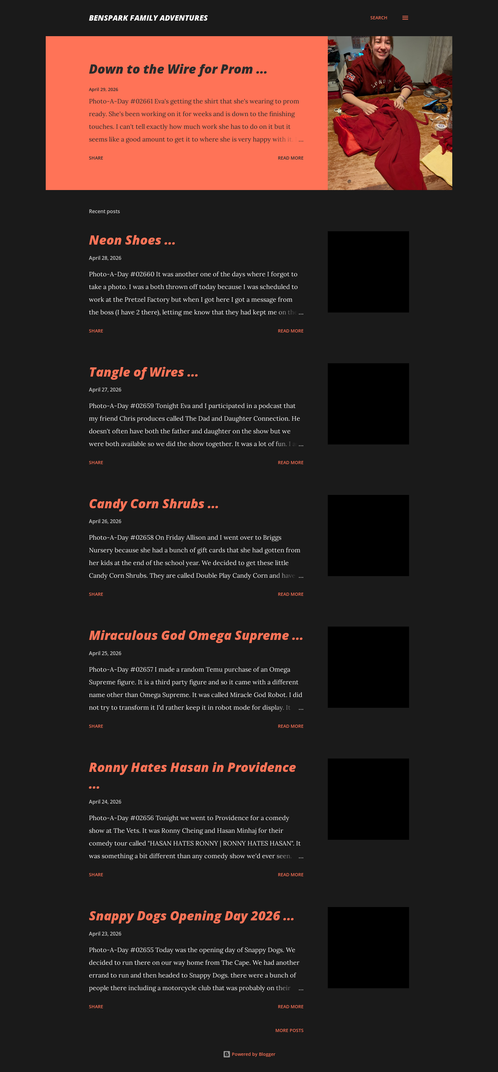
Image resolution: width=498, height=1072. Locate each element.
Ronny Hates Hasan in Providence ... (192, 775)
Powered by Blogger (249, 1054)
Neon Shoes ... (132, 239)
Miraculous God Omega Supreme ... (196, 635)
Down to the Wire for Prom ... (178, 68)
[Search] (378, 18)
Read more (291, 158)
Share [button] (96, 158)
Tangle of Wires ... (144, 371)
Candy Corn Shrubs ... (154, 503)
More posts (289, 1030)
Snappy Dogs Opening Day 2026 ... (192, 915)
